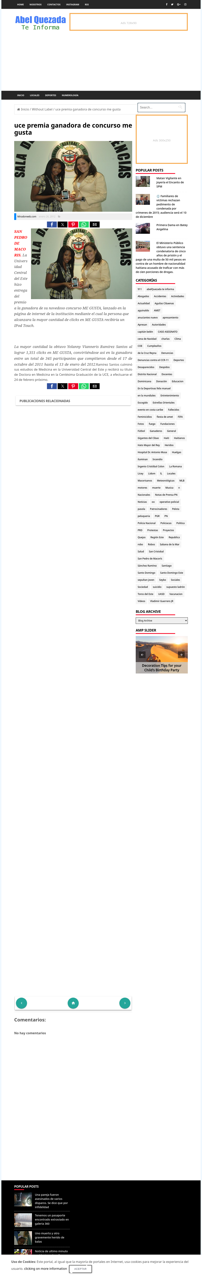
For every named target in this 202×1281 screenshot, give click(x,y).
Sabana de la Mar (169, 544)
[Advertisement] (73, 1151)
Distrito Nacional (147, 374)
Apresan (142, 324)
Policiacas (166, 523)
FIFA (180, 416)
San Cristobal (156, 551)
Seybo (162, 580)
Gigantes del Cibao (148, 438)
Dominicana (144, 381)
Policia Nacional (147, 523)
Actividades (177, 296)
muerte (156, 487)
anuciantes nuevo (148, 317)
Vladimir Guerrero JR (161, 601)
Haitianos (179, 438)
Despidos (164, 367)
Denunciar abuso (88, 1190)
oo (153, 502)
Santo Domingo (146, 572)
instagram (72, 4)
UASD (161, 594)
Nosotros (36, 4)
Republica (174, 537)
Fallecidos (173, 409)
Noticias (142, 502)
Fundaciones (167, 424)
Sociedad (143, 587)
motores (142, 487)
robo (140, 544)
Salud (141, 551)
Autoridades (159, 324)
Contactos (54, 4)
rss (87, 4)
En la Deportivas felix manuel (154, 388)
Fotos (141, 424)
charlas (165, 338)
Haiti (166, 438)
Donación (161, 381)
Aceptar (80, 1269)
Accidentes (160, 296)
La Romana (175, 466)
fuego (152, 424)
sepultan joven (146, 580)
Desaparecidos (146, 367)
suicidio (157, 587)
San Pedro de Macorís (150, 558)
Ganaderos (156, 431)
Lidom (151, 473)
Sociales (175, 580)
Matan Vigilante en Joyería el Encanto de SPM (170, 182)
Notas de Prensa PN (166, 494)
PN (166, 516)
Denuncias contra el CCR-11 (153, 360)
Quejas (142, 537)
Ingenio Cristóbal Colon (151, 466)
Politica (180, 523)
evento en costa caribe (150, 409)
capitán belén (145, 331)
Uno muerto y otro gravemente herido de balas (49, 1237)
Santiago (166, 565)
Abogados (143, 296)
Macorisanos (145, 480)
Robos (151, 544)
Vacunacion (175, 594)
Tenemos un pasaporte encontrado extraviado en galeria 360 (52, 1219)
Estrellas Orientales (164, 402)
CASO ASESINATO (168, 331)
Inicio (20, 95)
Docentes (167, 374)
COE (140, 346)
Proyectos (168, 530)
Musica (169, 487)
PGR (157, 516)
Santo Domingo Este (171, 572)
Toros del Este (145, 594)
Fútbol (141, 431)
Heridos (169, 445)
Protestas (152, 530)
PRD (140, 530)
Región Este (157, 537)
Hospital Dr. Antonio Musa (152, 452)
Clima (178, 338)
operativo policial (169, 502)
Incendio (158, 459)
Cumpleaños (154, 346)
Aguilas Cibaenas (164, 303)
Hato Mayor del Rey (149, 445)
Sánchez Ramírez (147, 565)
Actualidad (144, 303)
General (171, 431)
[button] (52, 224)
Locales (34, 95)
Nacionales (144, 494)
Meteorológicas (166, 480)
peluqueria (144, 516)
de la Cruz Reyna (147, 353)
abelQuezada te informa (160, 289)
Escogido (143, 402)
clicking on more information (45, 1268)
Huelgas (176, 452)
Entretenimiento (170, 395)
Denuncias (167, 353)
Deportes (50, 95)
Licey (140, 473)
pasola (141, 509)
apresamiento (170, 317)
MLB (182, 480)
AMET (157, 310)
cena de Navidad (147, 338)
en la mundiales (147, 395)
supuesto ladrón (175, 587)
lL (161, 473)
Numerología (70, 95)
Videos (141, 601)
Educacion (177, 381)
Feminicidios (145, 416)
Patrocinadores (158, 509)
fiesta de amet (165, 416)
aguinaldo (143, 310)
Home (20, 4)
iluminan (143, 459)
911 (140, 289)
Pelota (175, 509)
